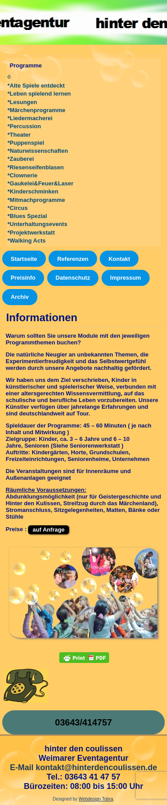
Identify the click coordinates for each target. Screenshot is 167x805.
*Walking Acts (27, 240)
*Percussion (24, 126)
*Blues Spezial (27, 216)
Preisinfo (23, 277)
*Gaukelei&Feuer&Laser (40, 183)
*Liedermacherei (30, 118)
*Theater (19, 134)
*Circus (18, 208)
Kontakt (119, 259)
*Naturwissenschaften (38, 150)
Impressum (125, 277)
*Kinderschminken (33, 191)
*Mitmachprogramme (36, 200)
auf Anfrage (49, 529)
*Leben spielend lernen (39, 93)
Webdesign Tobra (96, 799)
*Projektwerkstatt (31, 232)
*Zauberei (21, 158)
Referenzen (72, 259)
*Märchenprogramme (36, 110)
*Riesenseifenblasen (36, 167)
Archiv (20, 296)
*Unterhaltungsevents (37, 224)
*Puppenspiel (26, 142)
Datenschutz (73, 277)
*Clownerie (22, 175)
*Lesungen (22, 102)
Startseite (24, 259)
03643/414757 (83, 722)
